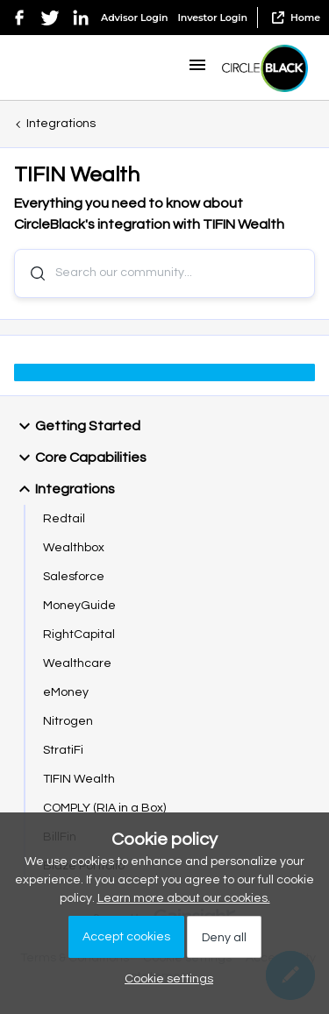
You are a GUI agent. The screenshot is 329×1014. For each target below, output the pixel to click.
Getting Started (77, 425)
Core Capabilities (80, 457)
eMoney (66, 692)
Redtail (64, 519)
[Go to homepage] (265, 68)
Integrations (61, 123)
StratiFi (63, 750)
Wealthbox (73, 548)
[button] (197, 72)
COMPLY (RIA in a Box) (104, 808)
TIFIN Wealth (79, 779)
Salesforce (73, 577)
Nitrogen (68, 721)
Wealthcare (77, 663)
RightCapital (79, 634)
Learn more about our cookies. (183, 898)
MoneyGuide (79, 605)
